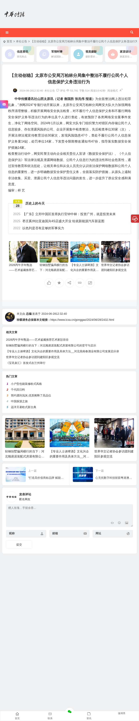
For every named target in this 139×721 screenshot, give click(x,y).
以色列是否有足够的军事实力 (38, 228)
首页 (9, 41)
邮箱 (55, 533)
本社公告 (21, 41)
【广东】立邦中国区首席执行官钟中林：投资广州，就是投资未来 (64, 214)
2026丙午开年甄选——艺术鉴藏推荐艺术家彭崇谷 (23, 270)
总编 (29, 313)
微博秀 (121, 713)
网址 (98, 533)
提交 (19, 544)
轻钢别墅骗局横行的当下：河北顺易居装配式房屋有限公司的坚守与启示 (24, 456)
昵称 (12, 533)
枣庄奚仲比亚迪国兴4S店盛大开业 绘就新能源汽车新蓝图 (59, 221)
